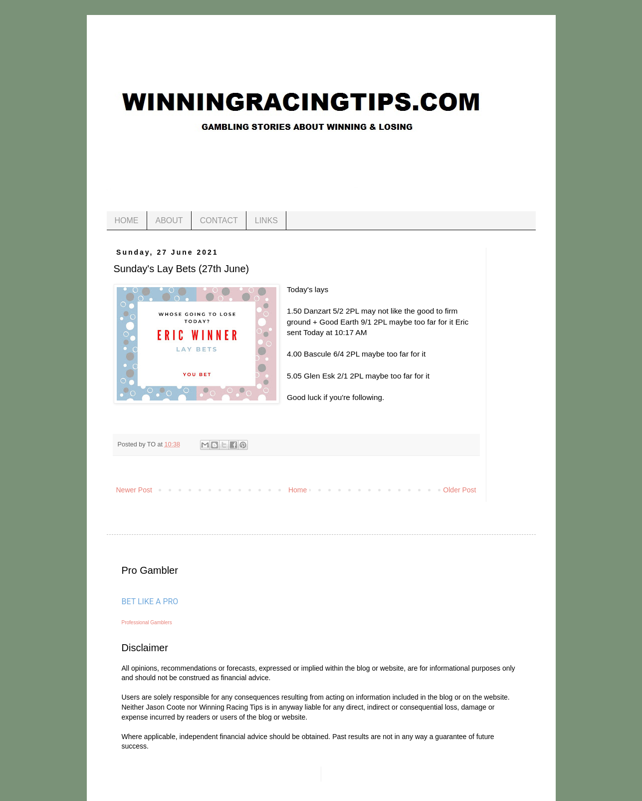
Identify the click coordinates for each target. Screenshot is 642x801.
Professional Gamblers (147, 622)
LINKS (266, 220)
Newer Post (134, 490)
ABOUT (169, 220)
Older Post (459, 490)
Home (297, 490)
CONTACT (219, 220)
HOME (127, 220)
